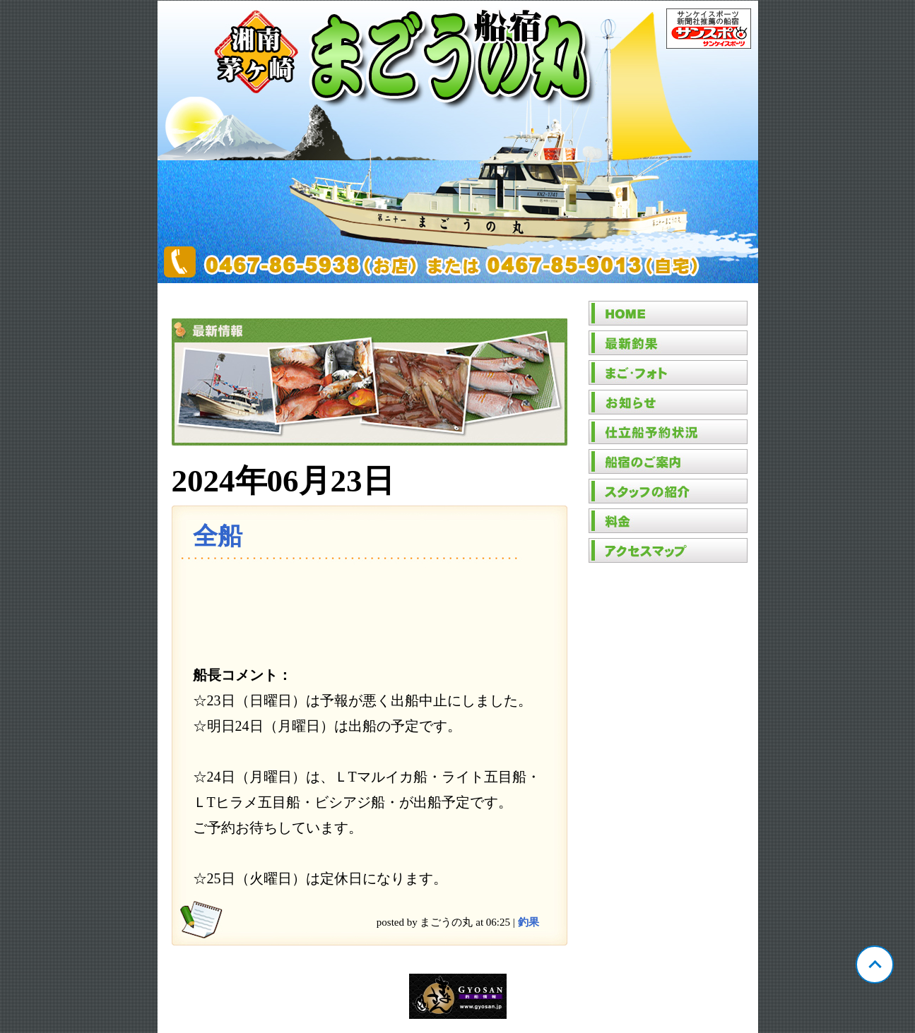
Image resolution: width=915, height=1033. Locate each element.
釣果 (528, 922)
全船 (217, 536)
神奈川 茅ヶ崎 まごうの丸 (458, 142)
